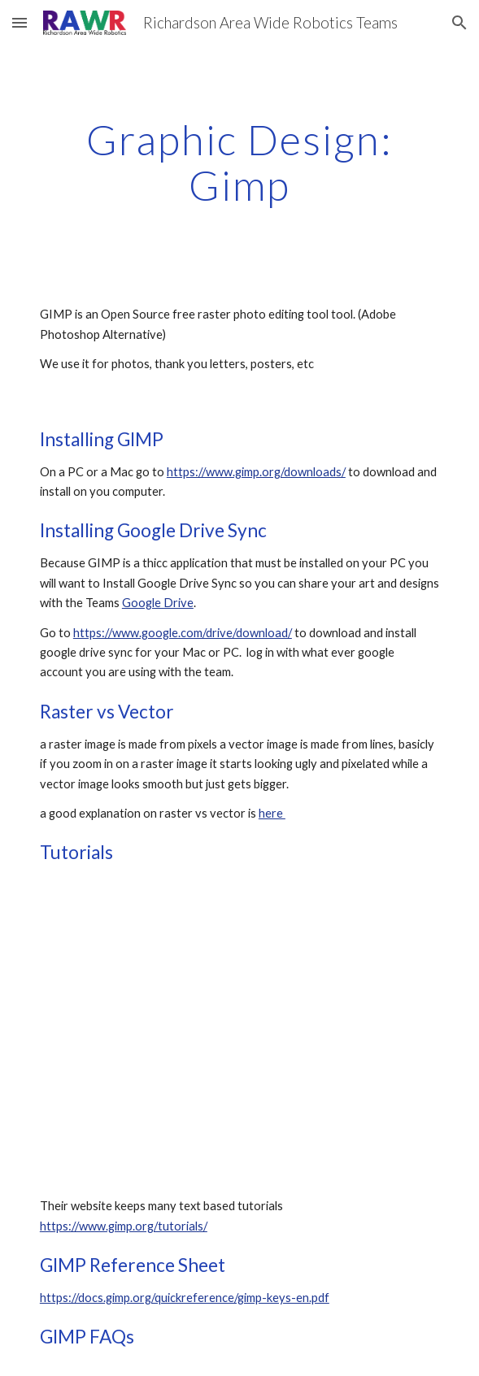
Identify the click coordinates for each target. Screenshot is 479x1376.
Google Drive (158, 603)
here (272, 813)
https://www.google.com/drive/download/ (182, 633)
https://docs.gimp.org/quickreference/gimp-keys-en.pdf (184, 1297)
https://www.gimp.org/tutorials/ (123, 1226)
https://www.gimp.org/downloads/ (256, 472)
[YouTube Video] (239, 1031)
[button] (19, 22)
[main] (239, 162)
